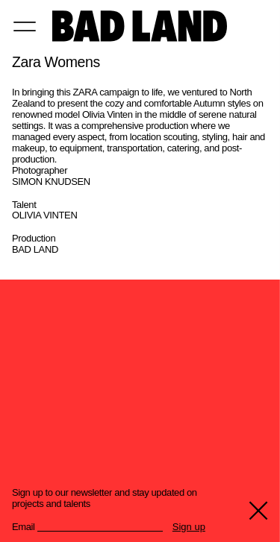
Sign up (188, 527)
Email (23, 527)
